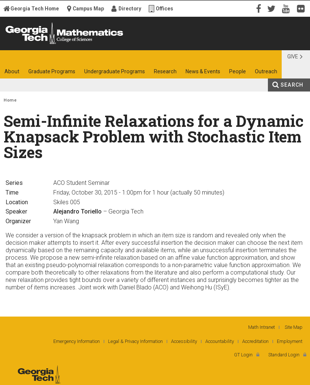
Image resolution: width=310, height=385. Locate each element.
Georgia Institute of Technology (23, 44)
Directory (129, 9)
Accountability (219, 341)
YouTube (287, 8)
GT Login (243, 354)
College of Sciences (82, 44)
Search (292, 85)
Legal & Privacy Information (135, 341)
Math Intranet (261, 327)
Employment (290, 341)
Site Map (294, 327)
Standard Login (284, 354)
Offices (164, 9)
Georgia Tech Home (34, 9)
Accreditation (255, 341)
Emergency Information (76, 341)
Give (292, 57)
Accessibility (184, 341)
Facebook (257, 8)
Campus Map (88, 9)
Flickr (302, 8)
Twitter (272, 8)
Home (10, 100)
